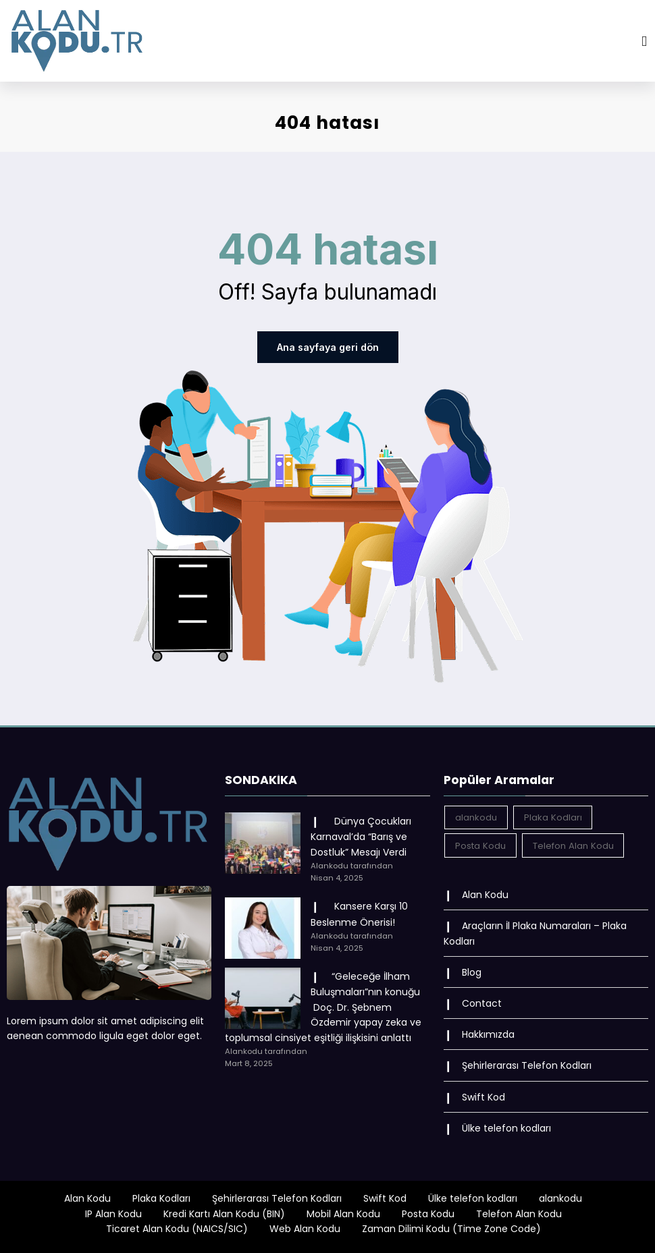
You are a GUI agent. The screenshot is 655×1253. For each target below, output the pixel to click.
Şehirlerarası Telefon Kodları (527, 1065)
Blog (471, 971)
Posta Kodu (428, 1213)
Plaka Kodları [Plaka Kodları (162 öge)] (553, 817)
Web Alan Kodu (304, 1228)
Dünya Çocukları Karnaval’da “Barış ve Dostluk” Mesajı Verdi (361, 836)
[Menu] (644, 41)
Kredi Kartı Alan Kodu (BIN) (224, 1213)
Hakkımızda (488, 1034)
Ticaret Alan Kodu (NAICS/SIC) (177, 1228)
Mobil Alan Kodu (343, 1213)
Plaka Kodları (161, 1198)
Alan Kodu (485, 894)
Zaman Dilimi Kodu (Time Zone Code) (451, 1228)
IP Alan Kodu (113, 1213)
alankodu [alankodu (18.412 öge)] (476, 817)
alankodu (560, 1198)
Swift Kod (483, 1096)
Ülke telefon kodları (506, 1127)
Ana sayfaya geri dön (328, 347)
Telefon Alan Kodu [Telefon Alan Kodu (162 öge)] (573, 845)
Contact (482, 1002)
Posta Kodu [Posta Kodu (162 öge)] (480, 845)
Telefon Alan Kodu (519, 1213)
